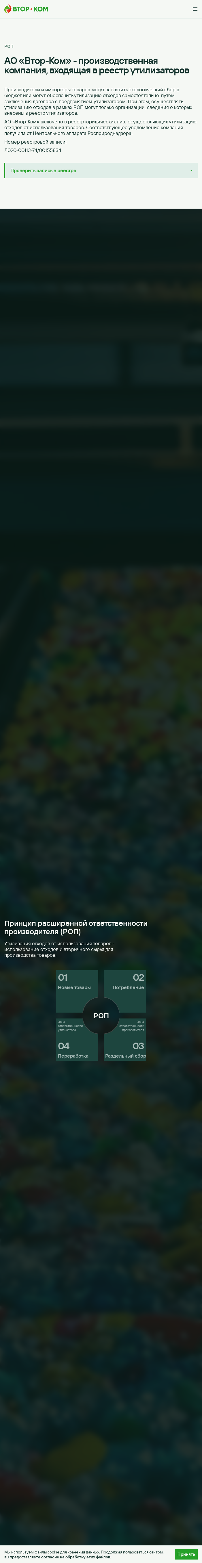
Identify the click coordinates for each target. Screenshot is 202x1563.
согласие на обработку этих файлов (75, 1556)
